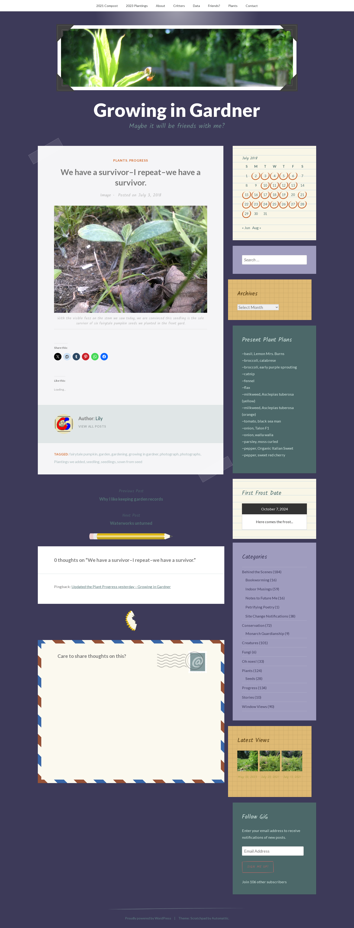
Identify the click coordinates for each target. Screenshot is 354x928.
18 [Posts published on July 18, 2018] (274, 195)
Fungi (246, 652)
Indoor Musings (258, 589)
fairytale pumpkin (83, 454)
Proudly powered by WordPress (148, 918)
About (160, 6)
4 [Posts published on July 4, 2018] (274, 176)
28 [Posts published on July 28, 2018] (302, 204)
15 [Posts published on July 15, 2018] (246, 195)
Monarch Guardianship (264, 633)
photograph (169, 454)
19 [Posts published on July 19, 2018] (284, 195)
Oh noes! (249, 661)
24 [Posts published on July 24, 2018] (265, 204)
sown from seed (129, 461)
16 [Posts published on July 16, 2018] (256, 195)
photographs (190, 454)
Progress (138, 160)
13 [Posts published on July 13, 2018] (293, 185)
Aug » (256, 227)
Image (105, 195)
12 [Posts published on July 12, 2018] (284, 185)
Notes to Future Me (261, 598)
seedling (93, 461)
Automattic (220, 918)
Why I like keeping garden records (131, 494)
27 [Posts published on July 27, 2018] (293, 204)
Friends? (214, 6)
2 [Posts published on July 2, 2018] (256, 176)
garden (104, 454)
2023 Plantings (137, 6)
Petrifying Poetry (259, 607)
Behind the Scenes (257, 572)
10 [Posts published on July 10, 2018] (265, 185)
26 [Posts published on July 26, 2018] (284, 204)
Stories (248, 697)
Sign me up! (258, 866)
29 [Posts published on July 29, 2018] (246, 214)
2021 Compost (107, 6)
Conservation (253, 625)
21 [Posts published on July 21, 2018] (302, 195)
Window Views (254, 706)
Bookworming (257, 580)
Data (196, 6)
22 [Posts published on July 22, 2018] (246, 204)
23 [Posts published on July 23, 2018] (256, 204)
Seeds (250, 678)
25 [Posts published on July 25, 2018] (274, 204)
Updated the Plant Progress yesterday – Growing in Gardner (121, 586)
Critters (179, 6)
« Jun (246, 227)
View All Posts (92, 426)
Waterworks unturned (131, 519)
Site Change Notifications (266, 616)
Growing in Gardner (177, 110)
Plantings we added (69, 461)
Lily (99, 418)
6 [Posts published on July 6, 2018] (293, 176)
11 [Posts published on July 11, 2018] (274, 185)
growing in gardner (143, 454)
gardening (119, 454)
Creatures (250, 642)
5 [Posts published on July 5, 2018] (284, 176)
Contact (252, 6)
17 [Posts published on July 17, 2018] (265, 195)
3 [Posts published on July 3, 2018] (265, 176)
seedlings (108, 461)
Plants (233, 6)
